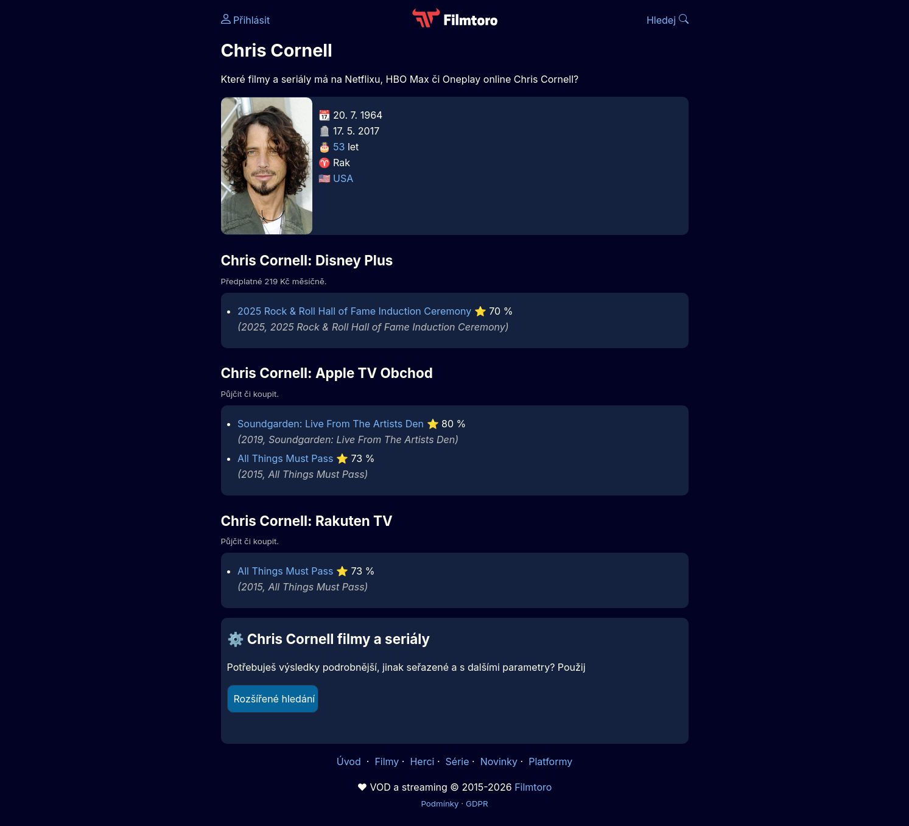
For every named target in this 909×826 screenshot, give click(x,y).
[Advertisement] (133, 187)
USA (343, 178)
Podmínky (439, 803)
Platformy (550, 761)
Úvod (350, 761)
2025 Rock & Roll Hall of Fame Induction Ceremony (354, 311)
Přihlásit (245, 20)
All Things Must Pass (285, 458)
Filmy (386, 761)
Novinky (499, 761)
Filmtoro (533, 787)
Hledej (668, 20)
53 (339, 147)
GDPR (477, 803)
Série (457, 761)
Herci (422, 761)
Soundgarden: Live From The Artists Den (330, 424)
